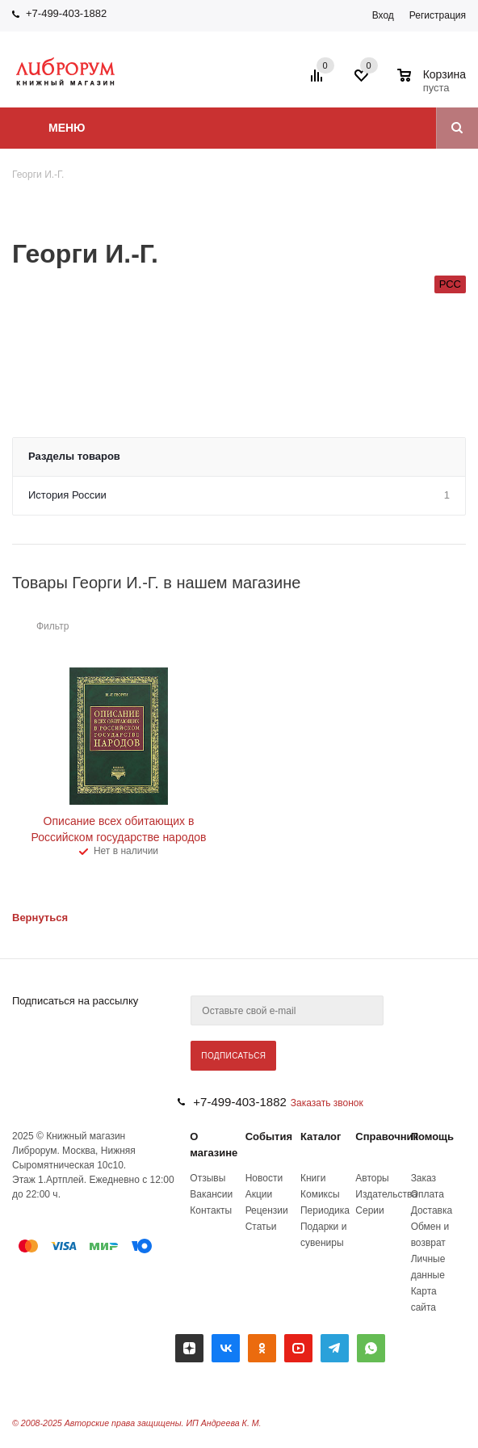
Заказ (423, 1178)
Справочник (386, 1136)
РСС (450, 284)
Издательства (386, 1194)
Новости (264, 1178)
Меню (67, 127)
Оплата (427, 1194)
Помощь (432, 1136)
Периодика (325, 1210)
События (268, 1136)
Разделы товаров (74, 456)
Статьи (261, 1226)
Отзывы (207, 1178)
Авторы (371, 1178)
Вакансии (211, 1194)
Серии (369, 1210)
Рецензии (266, 1210)
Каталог (320, 1136)
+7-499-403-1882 (66, 13)
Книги (312, 1178)
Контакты (211, 1210)
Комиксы (320, 1194)
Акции (259, 1194)
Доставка (432, 1210)
